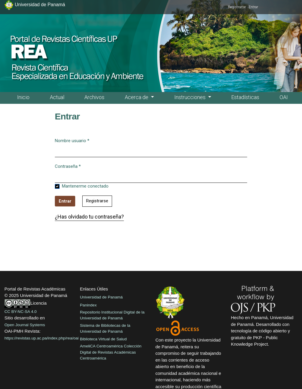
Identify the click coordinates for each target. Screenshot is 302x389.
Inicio (23, 97)
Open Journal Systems (24, 325)
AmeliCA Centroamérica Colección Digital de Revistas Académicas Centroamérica (111, 352)
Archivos (94, 97)
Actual (57, 97)
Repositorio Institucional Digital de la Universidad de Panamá (112, 315)
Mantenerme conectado (85, 186)
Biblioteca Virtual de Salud (103, 339)
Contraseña (68, 166)
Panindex (88, 305)
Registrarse (237, 7)
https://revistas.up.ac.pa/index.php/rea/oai (41, 338)
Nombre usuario (72, 140)
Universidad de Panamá (101, 297)
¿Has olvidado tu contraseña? (89, 217)
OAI (284, 97)
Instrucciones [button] (190, 97)
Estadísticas (245, 97)
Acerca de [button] (137, 97)
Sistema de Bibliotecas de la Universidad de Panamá (105, 328)
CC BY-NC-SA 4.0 (20, 311)
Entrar (253, 7)
